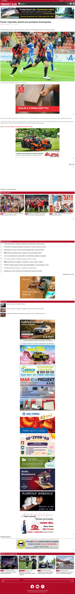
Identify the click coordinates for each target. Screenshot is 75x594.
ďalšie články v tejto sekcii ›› (69, 274)
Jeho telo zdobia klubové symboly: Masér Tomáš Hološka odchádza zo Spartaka (25, 256)
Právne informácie (27, 579)
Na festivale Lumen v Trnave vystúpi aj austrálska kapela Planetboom (8, 572)
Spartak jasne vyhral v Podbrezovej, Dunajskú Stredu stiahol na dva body (23, 271)
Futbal (5, 24)
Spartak (7, 24)
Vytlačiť (72, 164)
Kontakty (58, 579)
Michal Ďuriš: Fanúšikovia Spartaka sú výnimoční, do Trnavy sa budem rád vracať (35, 214)
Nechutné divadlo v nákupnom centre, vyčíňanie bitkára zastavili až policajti (45, 572)
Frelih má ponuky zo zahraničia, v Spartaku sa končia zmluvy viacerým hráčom (11, 214)
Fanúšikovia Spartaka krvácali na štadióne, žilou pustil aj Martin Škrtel (60, 214)
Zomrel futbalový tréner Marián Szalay (15, 304)
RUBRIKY (22, 4)
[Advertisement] (12, 178)
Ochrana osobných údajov (37, 579)
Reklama (52, 579)
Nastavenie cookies (65, 579)
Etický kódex (46, 579)
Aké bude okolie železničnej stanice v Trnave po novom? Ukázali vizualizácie (64, 572)
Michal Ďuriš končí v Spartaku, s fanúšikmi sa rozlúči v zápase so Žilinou (23, 262)
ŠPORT (1, 24)
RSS (55, 579)
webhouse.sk (44, 591)
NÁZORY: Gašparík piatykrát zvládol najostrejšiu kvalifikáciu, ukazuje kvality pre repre (26, 265)
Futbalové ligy (22, 570)
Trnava (2, 570)
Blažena (73, 0)
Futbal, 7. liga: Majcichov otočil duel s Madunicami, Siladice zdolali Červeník (27, 572)
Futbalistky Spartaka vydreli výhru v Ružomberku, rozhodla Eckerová (20, 268)
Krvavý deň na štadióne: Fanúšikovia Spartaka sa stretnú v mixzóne (20, 259)
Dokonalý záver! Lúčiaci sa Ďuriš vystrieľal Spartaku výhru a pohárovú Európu (24, 250)
